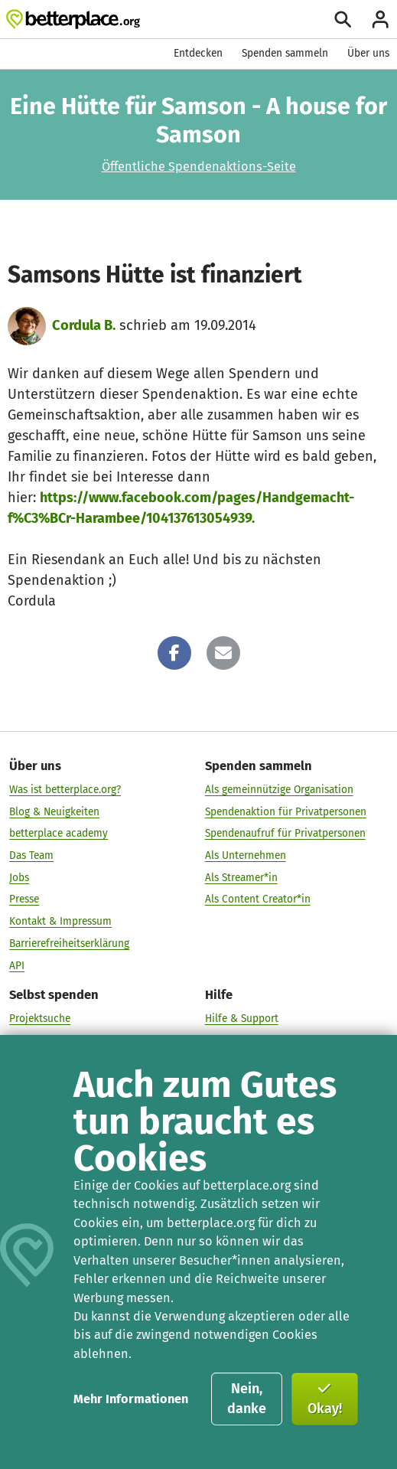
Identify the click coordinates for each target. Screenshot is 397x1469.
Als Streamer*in (241, 876)
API (16, 964)
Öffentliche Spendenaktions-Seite (199, 166)
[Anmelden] (380, 19)
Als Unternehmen (245, 855)
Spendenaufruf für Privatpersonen (285, 833)
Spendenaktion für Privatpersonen (285, 811)
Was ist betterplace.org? (65, 789)
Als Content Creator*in (258, 899)
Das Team (31, 855)
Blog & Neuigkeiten (54, 811)
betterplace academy (58, 833)
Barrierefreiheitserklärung (69, 942)
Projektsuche (39, 1018)
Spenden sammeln (285, 53)
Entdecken (198, 53)
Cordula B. (84, 325)
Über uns (368, 53)
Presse (24, 899)
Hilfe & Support (241, 1018)
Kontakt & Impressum (60, 921)
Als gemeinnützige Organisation (279, 789)
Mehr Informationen (130, 1399)
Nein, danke (246, 1398)
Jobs (19, 876)
